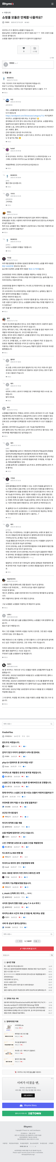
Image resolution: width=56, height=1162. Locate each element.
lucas (7, 766)
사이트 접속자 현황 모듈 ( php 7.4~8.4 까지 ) (21, 903)
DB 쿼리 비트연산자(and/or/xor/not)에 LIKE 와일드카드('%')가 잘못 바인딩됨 (29, 1002)
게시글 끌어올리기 (21, 1042)
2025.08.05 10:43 (12, 666)
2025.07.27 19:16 (12, 410)
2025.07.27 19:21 (15, 445)
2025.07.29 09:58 (15, 151)
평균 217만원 (34, 269)
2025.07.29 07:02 (15, 102)
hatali (12, 148)
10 (28, 827)
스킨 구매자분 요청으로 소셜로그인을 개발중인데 (22, 843)
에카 (11, 384)
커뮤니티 (6, 13)
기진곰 (9, 258)
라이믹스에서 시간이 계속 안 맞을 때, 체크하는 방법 (23, 913)
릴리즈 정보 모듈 (20, 1059)
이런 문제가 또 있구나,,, (11, 979)
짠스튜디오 (8, 777)
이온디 (9, 664)
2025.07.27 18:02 (15, 362)
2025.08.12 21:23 (15, 196)
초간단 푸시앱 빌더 (10, 813)
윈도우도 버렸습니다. (11, 742)
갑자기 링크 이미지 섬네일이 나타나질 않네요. (21, 752)
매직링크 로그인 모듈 (21, 1034)
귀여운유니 (8, 736)
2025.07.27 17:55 (12, 321)
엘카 (8, 318)
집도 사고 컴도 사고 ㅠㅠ (12, 972)
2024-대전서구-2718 (33, 1139)
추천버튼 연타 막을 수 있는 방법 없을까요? (19, 803)
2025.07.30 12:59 (12, 581)
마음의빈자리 (11, 579)
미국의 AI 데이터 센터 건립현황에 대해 (18, 863)
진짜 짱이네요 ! (9, 977)
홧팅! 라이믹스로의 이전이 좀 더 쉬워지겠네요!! (19, 985)
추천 (4, 93)
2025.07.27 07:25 (15, 241)
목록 (52, 58)
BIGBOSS (10, 78)
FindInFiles (7, 732)
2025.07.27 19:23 (15, 386)
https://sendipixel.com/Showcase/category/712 (25, 116)
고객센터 (51, 1143)
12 (26, 817)
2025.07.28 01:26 (15, 527)
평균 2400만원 (8, 266)
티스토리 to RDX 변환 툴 (12, 853)
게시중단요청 (43, 1143)
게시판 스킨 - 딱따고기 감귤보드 (25, 1051)
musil (7, 867)
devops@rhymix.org (28, 1154)
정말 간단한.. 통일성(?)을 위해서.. (14, 1013)
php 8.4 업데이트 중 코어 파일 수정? (17, 762)
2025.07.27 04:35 (12, 80)
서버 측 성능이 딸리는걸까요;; (14, 923)
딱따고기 (8, 817)
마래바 (7, 756)
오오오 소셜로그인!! (10, 982)
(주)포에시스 (24, 1133)
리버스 (9, 212)
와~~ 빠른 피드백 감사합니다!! (13, 966)
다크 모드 (32, 1146)
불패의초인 (8, 827)
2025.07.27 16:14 (12, 260)
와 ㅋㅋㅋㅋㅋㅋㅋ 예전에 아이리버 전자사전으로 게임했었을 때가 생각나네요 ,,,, (29, 974)
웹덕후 (12, 360)
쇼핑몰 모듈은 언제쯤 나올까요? (22, 17)
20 (26, 887)
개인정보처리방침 (14, 1143)
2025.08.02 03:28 (12, 617)
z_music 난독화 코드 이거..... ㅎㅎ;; (17, 893)
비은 (11, 99)
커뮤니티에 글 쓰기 (28, 949)
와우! (5, 988)
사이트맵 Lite (19, 1025)
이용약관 (5, 1143)
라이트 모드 (24, 1146)
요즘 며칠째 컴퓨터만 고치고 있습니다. (18, 833)
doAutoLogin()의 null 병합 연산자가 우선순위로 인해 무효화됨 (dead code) (28, 1008)
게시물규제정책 (24, 1143)
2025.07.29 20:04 (15, 177)
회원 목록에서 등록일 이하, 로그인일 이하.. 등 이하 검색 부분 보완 (24, 1010)
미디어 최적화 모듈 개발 (12, 823)
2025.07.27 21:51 (15, 480)
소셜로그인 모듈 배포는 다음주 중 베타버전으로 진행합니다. (27, 782)
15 (23, 797)
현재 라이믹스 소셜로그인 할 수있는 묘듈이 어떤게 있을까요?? (27, 793)
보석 (6, 797)
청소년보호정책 (34, 1143)
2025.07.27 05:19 (12, 214)
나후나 (9, 615)
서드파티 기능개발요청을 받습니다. (16, 883)
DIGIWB (7, 807)
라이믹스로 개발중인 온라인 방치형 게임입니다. (22, 772)
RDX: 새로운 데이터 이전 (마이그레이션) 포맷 (21, 873)
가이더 (7, 22)
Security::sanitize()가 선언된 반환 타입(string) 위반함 (21, 1005)
